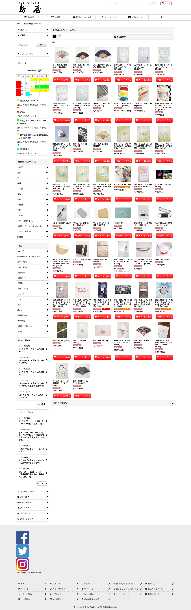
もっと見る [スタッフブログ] (42, 483)
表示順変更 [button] (120, 37)
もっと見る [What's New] (42, 404)
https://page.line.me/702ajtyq (28, 572)
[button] (162, 17)
